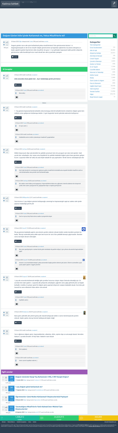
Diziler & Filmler (95, 64)
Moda (92, 78)
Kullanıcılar (48, 5)
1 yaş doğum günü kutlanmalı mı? (28, 387)
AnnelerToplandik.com (110, 421)
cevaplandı (34, 75)
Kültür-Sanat (94, 75)
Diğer (20, 41)
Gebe (29, 421)
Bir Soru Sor (56, 5)
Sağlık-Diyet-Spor (95, 86)
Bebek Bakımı (77, 5)
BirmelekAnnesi (39, 390)
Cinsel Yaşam (94, 58)
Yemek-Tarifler (95, 91)
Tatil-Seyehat (94, 89)
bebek (34, 421)
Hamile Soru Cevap (66, 5)
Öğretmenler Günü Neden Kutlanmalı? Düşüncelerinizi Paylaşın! (41, 397)
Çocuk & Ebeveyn (96, 61)
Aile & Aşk (93, 50)
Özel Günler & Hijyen (97, 80)
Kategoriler (40, 5)
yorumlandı (41, 90)
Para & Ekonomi (95, 83)
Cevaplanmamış (31, 5)
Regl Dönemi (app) (96, 97)
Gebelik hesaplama (21, 421)
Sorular (23, 5)
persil (36, 412)
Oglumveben (37, 400)
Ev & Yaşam (94, 67)
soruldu (46, 41)
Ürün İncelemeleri (96, 47)
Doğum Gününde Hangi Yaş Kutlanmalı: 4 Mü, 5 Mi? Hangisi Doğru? (42, 377)
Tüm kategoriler (95, 45)
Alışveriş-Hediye (95, 53)
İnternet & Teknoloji (96, 72)
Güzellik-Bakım (95, 69)
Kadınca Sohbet (10, 3)
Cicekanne (36, 380)
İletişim (4, 421)
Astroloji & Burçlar (96, 56)
